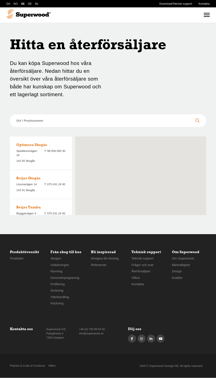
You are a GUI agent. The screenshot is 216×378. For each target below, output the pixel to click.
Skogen (55, 258)
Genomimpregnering (65, 277)
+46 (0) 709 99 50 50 (92, 329)
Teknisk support (142, 258)
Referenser (99, 265)
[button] (140, 172)
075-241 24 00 (56, 184)
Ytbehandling (59, 297)
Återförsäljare (140, 271)
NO (16, 3)
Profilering (57, 284)
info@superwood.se (91, 333)
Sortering (56, 290)
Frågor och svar (142, 265)
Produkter (17, 258)
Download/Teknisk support (175, 3)
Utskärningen (59, 265)
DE (30, 3)
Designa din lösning (105, 258)
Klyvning (56, 271)
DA (8, 3)
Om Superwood (183, 258)
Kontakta (204, 3)
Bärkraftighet (181, 265)
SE (23, 3)
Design (177, 271)
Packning (56, 303)
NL (37, 3)
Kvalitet (177, 277)
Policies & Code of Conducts (28, 365)
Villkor (135, 277)
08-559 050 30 (56, 151)
